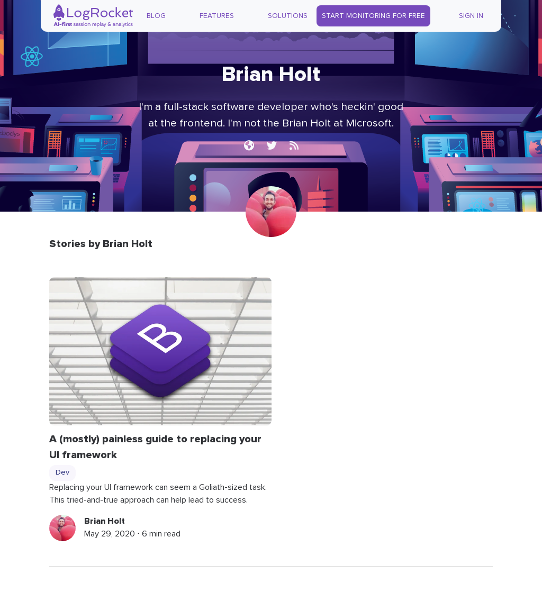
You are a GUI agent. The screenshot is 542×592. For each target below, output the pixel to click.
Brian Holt (104, 521)
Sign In (471, 16)
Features (217, 16)
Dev (62, 472)
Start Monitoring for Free (373, 16)
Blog (156, 16)
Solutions (288, 16)
